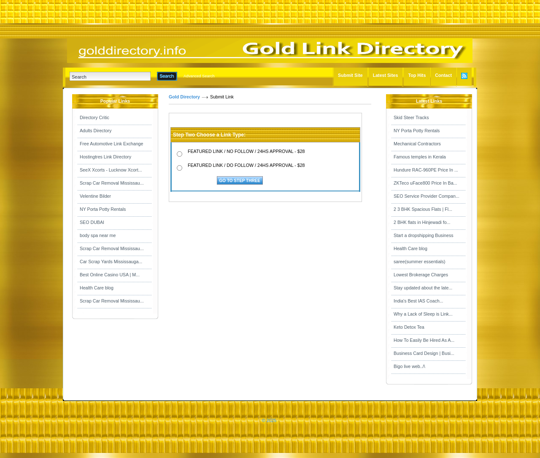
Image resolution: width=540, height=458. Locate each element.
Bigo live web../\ (409, 366)
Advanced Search (199, 76)
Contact (443, 75)
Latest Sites (385, 75)
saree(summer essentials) (420, 261)
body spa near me (98, 235)
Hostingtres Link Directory (105, 156)
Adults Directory (95, 130)
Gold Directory (184, 96)
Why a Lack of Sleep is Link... (423, 313)
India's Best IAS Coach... (418, 300)
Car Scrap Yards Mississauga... (111, 261)
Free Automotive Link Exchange (111, 143)
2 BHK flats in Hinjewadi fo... (422, 222)
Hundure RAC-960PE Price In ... (426, 169)
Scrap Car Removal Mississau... (112, 182)
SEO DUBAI (92, 222)
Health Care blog (96, 287)
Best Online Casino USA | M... (110, 274)
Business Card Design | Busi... (424, 353)
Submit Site (350, 75)
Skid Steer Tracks (411, 117)
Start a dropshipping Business (424, 235)
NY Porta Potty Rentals (103, 209)
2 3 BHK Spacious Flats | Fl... (423, 209)
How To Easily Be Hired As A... (424, 340)
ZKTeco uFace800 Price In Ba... (425, 182)
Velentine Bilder (95, 196)
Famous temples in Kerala (420, 156)
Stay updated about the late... (423, 287)
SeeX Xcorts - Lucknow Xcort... (111, 169)
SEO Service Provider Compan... (426, 196)
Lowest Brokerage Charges (421, 274)
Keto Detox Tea (409, 327)
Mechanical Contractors (417, 143)
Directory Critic (94, 117)
